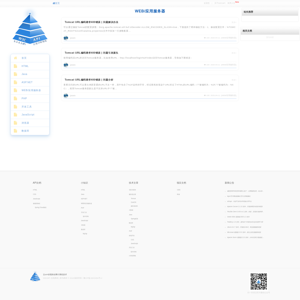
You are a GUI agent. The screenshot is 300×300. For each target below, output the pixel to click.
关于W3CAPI (219, 3)
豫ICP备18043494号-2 (92, 278)
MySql (85, 233)
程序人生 (233, 2)
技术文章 (133, 182)
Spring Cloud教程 (40, 207)
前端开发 (132, 235)
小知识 (84, 182)
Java (24, 74)
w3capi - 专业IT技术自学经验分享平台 (239, 201)
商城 (178, 194)
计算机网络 (132, 255)
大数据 (131, 210)
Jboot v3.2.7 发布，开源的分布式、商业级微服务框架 (244, 227)
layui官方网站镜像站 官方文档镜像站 (238, 196)
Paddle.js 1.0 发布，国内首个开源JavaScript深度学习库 (245, 222)
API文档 (37, 182)
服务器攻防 (134, 206)
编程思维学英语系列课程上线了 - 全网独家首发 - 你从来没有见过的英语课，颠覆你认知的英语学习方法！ (246, 191)
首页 (56, 3)
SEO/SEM (132, 190)
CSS (34, 194)
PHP (24, 98)
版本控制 (86, 216)
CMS (178, 190)
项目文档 (181, 182)
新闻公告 (229, 182)
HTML (25, 66)
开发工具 (27, 106)
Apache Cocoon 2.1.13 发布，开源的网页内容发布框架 (244, 206)
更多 (234, 22)
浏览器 (25, 123)
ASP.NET (27, 82)
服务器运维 (132, 194)
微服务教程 (36, 203)
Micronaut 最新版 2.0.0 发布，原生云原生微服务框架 (244, 232)
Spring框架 (134, 218)
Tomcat (133, 198)
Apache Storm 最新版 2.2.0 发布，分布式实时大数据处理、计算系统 (246, 237)
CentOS (133, 202)
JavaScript (28, 114)
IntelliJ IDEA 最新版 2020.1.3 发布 (238, 217)
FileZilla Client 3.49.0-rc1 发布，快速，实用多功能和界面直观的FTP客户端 (246, 211)
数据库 (25, 131)
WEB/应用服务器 (31, 90)
